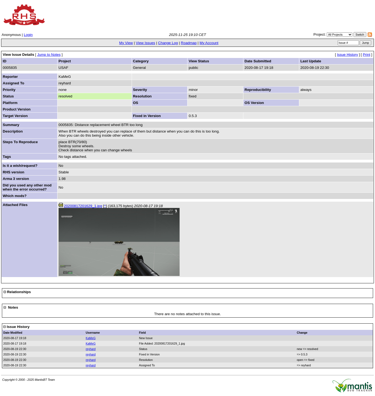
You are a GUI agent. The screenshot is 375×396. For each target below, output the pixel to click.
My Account (208, 43)
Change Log (168, 43)
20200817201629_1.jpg (83, 206)
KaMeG (91, 338)
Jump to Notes (49, 55)
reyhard (91, 349)
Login (28, 35)
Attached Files (15, 205)
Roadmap (189, 43)
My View (126, 43)
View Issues (145, 43)
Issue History (347, 55)
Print (366, 55)
